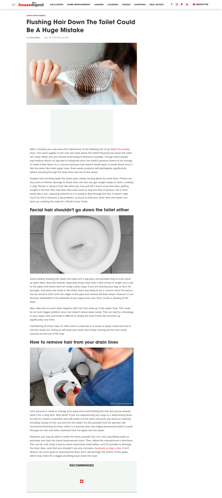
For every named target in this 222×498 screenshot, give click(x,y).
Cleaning (112, 4)
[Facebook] (172, 5)
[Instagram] (177, 5)
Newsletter (200, 4)
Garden (98, 4)
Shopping (140, 4)
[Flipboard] (182, 5)
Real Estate (157, 4)
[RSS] (187, 5)
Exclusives (56, 4)
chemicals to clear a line (107, 448)
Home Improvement (78, 4)
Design (126, 4)
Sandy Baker (34, 37)
